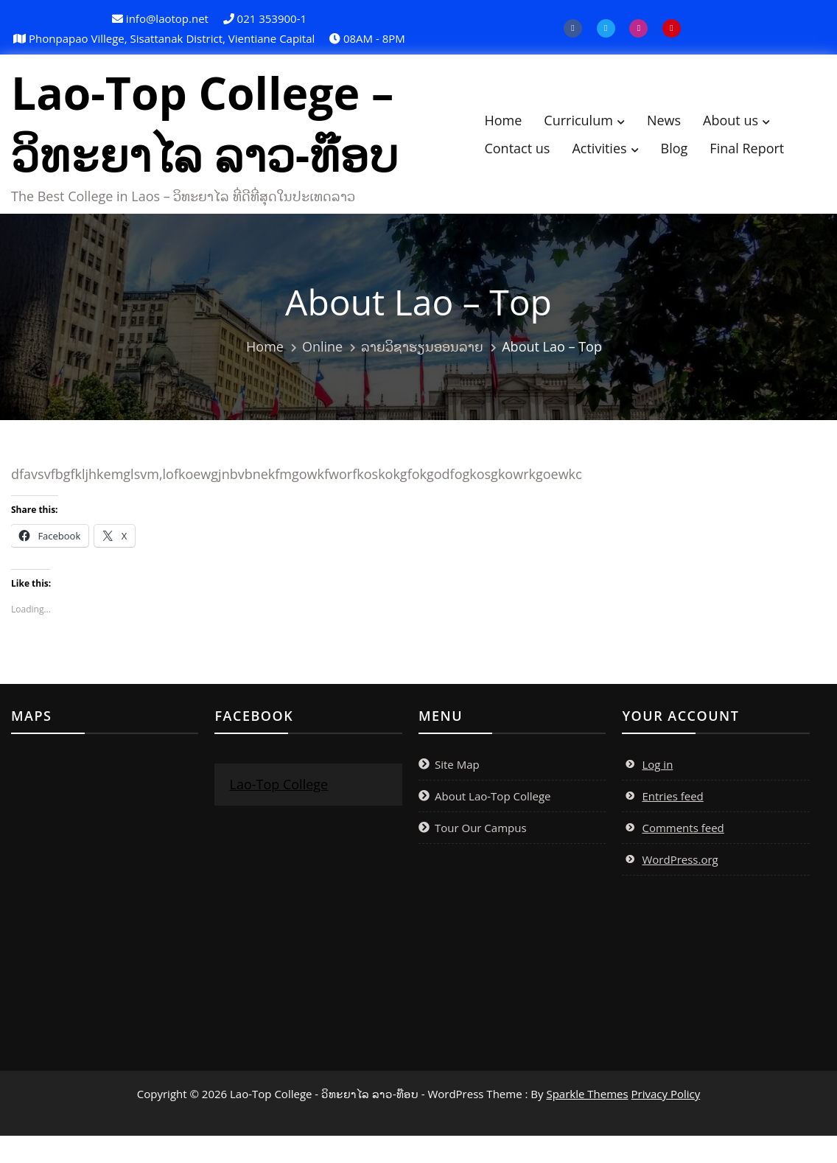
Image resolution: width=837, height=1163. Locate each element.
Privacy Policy (666, 1101)
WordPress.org (680, 866)
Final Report (760, 152)
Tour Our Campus (481, 835)
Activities (612, 152)
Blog (687, 152)
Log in (657, 771)
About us (743, 124)
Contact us (530, 152)
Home (516, 124)
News (676, 124)
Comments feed (683, 835)
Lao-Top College (278, 791)
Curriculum (591, 124)
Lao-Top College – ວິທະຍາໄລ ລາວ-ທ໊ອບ (217, 127)
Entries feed (672, 803)
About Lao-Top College (493, 803)
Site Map (457, 771)
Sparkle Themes (587, 1101)
